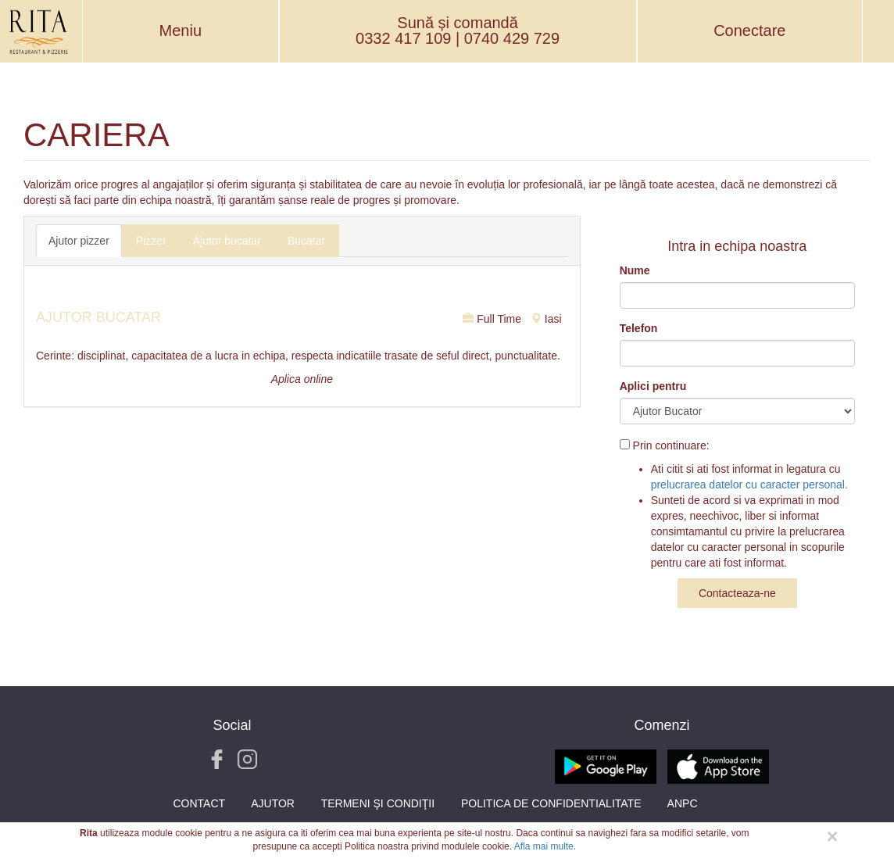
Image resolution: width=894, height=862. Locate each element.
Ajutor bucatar (227, 240)
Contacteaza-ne (737, 593)
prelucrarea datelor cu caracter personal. (749, 484)
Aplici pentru (653, 386)
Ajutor (273, 803)
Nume (635, 270)
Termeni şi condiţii (377, 803)
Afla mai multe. (545, 846)
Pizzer (151, 240)
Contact (199, 803)
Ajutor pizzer (78, 240)
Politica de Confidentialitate (551, 803)
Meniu (180, 30)
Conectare (749, 30)
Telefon (639, 328)
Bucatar (306, 240)
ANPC (682, 803)
